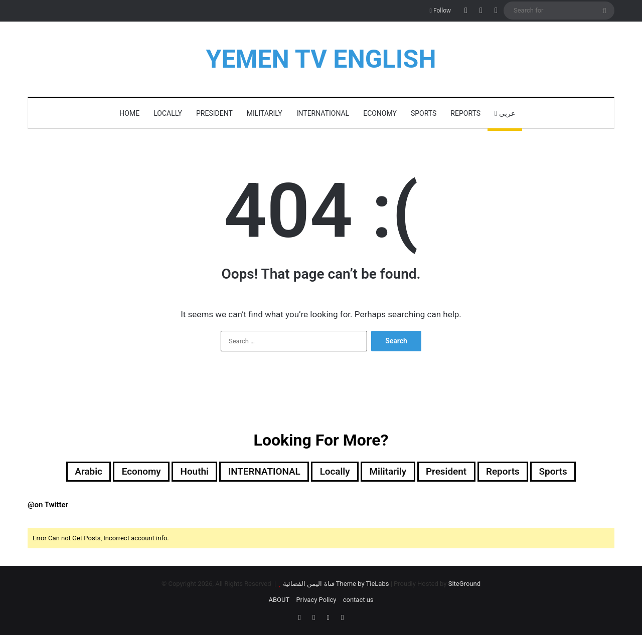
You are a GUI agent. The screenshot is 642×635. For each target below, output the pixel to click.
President (214, 113)
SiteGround (464, 584)
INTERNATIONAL (322, 113)
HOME (129, 113)
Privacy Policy (316, 600)
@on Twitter (48, 505)
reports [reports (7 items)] (512, 472)
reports (465, 113)
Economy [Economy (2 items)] (132, 472)
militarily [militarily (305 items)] (391, 472)
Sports (423, 113)
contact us (358, 600)
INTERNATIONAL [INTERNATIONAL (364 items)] (261, 472)
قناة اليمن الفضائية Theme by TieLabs (336, 584)
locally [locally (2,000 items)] (335, 472)
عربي (505, 113)
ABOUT (278, 600)
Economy (380, 113)
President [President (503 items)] (452, 472)
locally (167, 113)
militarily (264, 113)
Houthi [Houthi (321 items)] (188, 472)
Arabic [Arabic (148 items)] (77, 472)
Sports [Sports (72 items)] (564, 472)
